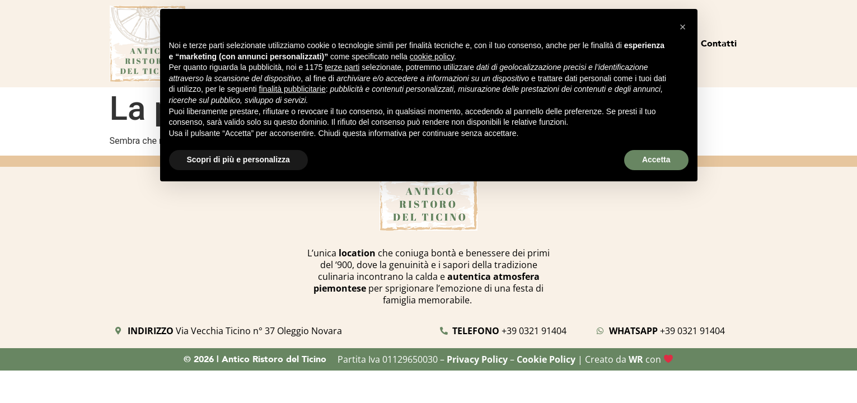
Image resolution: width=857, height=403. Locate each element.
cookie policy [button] (432, 56)
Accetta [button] (656, 159)
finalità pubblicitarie (292, 89)
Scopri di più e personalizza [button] (238, 159)
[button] (683, 27)
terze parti (342, 67)
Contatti (719, 43)
